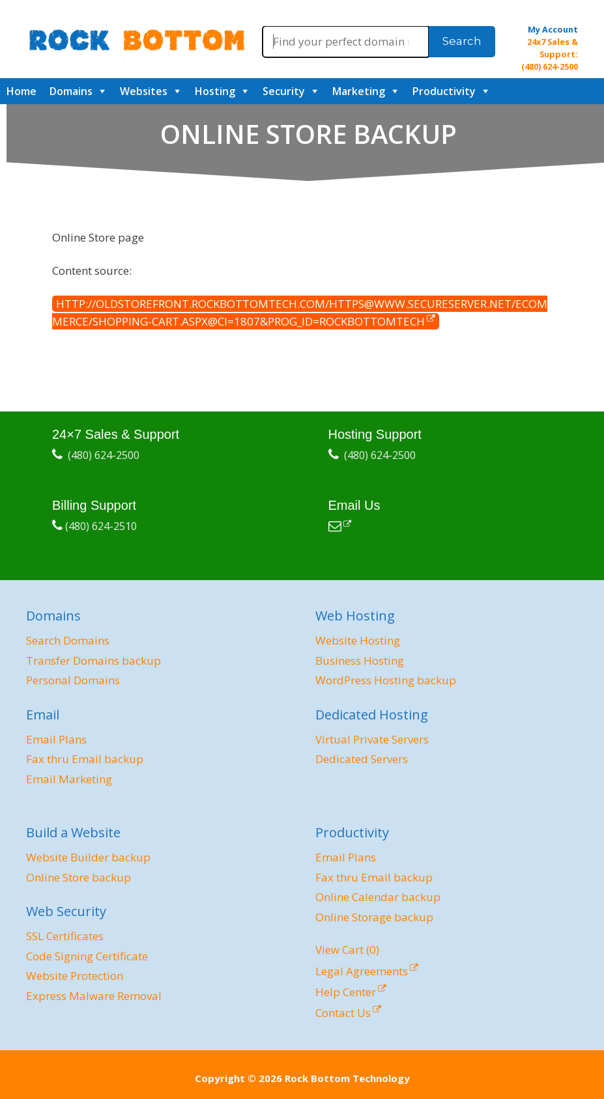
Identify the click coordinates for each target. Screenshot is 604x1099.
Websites (143, 91)
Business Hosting (359, 660)
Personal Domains (73, 680)
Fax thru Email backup (84, 758)
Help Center (345, 991)
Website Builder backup (88, 857)
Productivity (444, 91)
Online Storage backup (374, 917)
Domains (71, 91)
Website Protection (74, 975)
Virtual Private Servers (372, 739)
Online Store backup (78, 877)
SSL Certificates (65, 935)
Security (284, 91)
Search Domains (67, 640)
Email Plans (56, 739)
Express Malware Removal (94, 995)
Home (21, 91)
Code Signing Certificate (87, 956)
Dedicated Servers (361, 758)
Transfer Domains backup (93, 660)
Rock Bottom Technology (347, 1078)
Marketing (358, 91)
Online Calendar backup (377, 896)
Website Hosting (357, 640)
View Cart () (347, 949)
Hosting (215, 91)
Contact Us (343, 1012)
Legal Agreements (361, 971)
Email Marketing (69, 779)
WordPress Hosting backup (385, 680)
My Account (553, 29)
